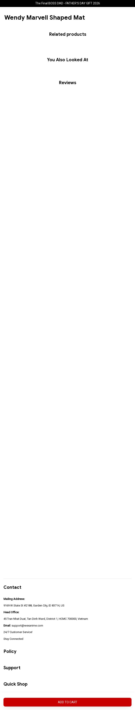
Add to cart (67, 702)
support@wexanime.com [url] (27, 625)
